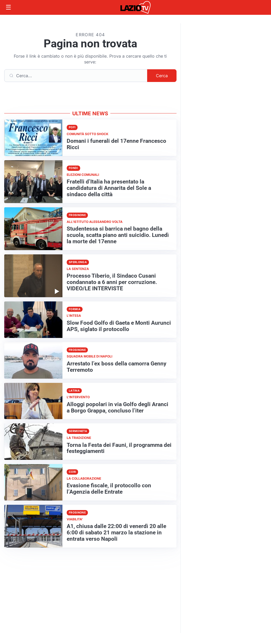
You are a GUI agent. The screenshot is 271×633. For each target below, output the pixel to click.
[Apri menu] (8, 7)
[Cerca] (75, 75)
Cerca (162, 75)
